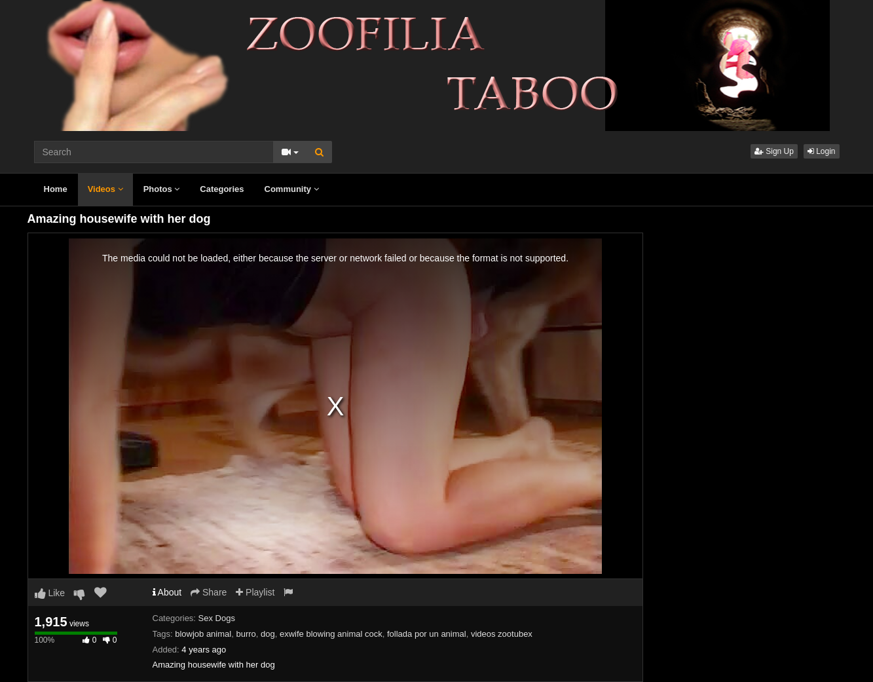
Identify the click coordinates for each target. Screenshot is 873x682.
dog (268, 634)
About (167, 592)
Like (50, 593)
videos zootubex (501, 634)
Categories (222, 189)
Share (209, 592)
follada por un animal (426, 634)
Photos (161, 189)
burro (245, 634)
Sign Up (774, 151)
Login (822, 151)
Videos (105, 189)
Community (292, 189)
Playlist (255, 592)
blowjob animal (203, 634)
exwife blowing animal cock (331, 634)
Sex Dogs (216, 618)
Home (55, 189)
